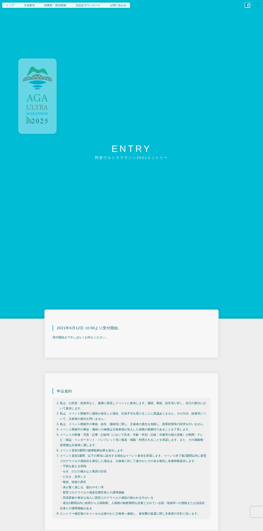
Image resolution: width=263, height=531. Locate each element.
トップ (10, 5)
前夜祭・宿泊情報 (55, 5)
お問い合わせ (118, 5)
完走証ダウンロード (88, 5)
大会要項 (29, 5)
